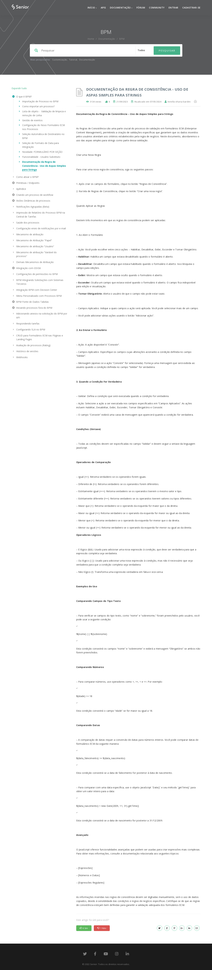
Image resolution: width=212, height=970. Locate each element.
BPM (121, 38)
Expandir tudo (19, 88)
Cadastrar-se (191, 7)
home (91, 38)
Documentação (121, 7)
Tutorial (73, 59)
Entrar (173, 7)
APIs (103, 7)
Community (157, 7)
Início (92, 7)
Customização (59, 59)
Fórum (140, 7)
